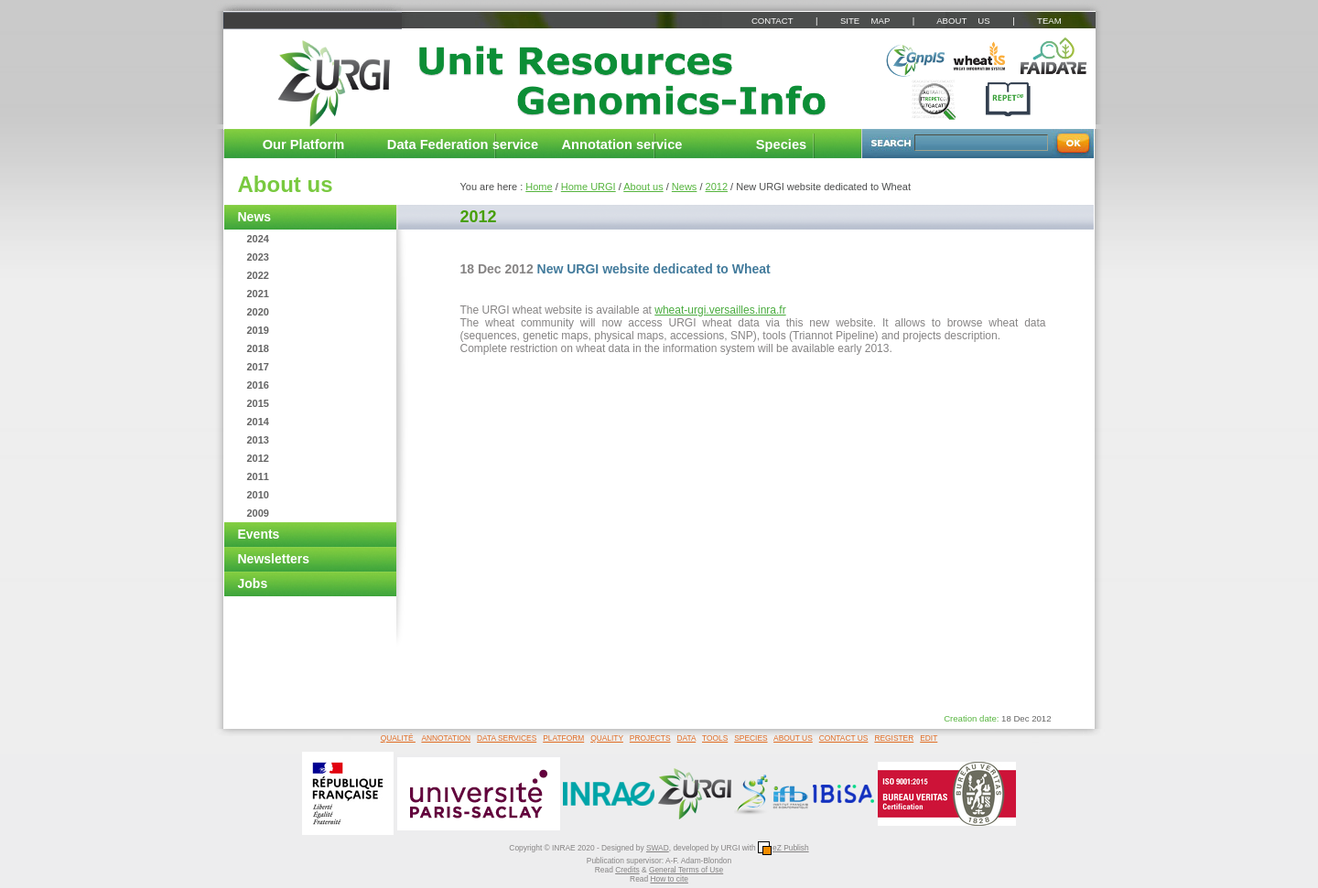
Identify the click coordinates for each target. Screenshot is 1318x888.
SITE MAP (865, 21)
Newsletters (274, 558)
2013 (258, 439)
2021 (258, 293)
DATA (687, 738)
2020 (258, 311)
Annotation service (622, 144)
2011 (258, 476)
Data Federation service (462, 144)
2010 (258, 494)
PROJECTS (650, 738)
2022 (258, 275)
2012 (258, 458)
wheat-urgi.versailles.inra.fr (719, 310)
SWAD (657, 847)
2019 (258, 330)
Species (781, 144)
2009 (258, 513)
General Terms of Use (686, 869)
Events (259, 534)
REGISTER (893, 738)
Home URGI (588, 186)
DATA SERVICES (506, 738)
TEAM (1049, 21)
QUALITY (606, 738)
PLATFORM (563, 738)
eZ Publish (783, 847)
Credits (627, 869)
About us (285, 184)
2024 (258, 238)
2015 (258, 403)
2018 (258, 348)
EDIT (928, 738)
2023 (258, 256)
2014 (258, 421)
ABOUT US (962, 21)
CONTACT (772, 21)
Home (538, 186)
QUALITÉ (398, 738)
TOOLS (715, 738)
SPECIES (750, 738)
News (255, 216)
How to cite (668, 878)
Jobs (253, 583)
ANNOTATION (445, 738)
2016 (258, 385)
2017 (258, 366)
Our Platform (304, 144)
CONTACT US (844, 738)
